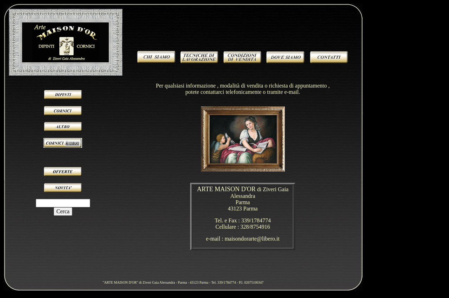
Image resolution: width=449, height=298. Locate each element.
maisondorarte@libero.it (251, 239)
